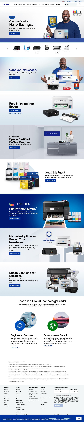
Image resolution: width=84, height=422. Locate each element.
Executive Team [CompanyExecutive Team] (44, 393)
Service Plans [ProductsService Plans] (7, 406)
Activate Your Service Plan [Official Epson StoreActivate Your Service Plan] (34, 400)
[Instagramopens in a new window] (67, 415)
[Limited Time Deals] (16, 113)
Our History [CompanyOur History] (43, 391)
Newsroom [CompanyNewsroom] (43, 404)
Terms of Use (56, 402)
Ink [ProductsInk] (5, 402)
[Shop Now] (14, 33)
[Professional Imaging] (57, 49)
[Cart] (80, 4)
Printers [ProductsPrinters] (6, 389)
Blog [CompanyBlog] (41, 406)
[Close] (79, 418)
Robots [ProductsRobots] (5, 396)
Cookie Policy (67, 418)
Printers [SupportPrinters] (18, 389)
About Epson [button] (69, 1)
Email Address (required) (59, 389)
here (67, 419)
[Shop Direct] (15, 110)
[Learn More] (14, 218)
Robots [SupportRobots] (17, 396)
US (63, 1)
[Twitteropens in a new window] (58, 415)
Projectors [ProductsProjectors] (6, 391)
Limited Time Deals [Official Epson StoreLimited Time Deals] (32, 391)
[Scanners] (47, 48)
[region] (42, 418)
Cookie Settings (52, 418)
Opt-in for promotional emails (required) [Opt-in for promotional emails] (63, 395)
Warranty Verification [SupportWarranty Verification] (20, 404)
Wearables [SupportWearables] (18, 398)
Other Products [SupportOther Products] (19, 402)
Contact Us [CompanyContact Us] (43, 407)
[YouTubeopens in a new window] (61, 415)
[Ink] (24, 4)
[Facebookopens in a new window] (55, 415)
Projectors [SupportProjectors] (18, 391)
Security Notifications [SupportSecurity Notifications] (20, 412)
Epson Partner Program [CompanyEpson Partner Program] (45, 396)
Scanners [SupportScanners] (18, 393)
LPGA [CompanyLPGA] (42, 400)
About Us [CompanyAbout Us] (42, 389)
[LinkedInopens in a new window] (64, 415)
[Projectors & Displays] (36, 49)
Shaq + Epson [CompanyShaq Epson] (43, 398)
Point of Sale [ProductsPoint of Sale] (7, 395)
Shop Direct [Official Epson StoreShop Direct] (31, 389)
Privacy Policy (68, 398)
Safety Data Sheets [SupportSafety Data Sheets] (20, 409)
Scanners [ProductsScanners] (6, 393)
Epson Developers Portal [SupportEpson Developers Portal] (21, 411)
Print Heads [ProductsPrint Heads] (6, 400)
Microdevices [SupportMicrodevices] (19, 400)
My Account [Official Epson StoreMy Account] (31, 401)
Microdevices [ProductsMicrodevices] (7, 398)
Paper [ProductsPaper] (5, 404)
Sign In (80, 1)
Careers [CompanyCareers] (42, 395)
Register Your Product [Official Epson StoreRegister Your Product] (33, 398)
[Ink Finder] (26, 48)
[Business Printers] (67, 48)
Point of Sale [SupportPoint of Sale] (19, 395)
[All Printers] (16, 48)
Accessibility (76, 1)
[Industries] (52, 4)
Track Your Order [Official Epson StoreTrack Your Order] (32, 396)
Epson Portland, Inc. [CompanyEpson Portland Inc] (45, 402)
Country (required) (74, 389)
